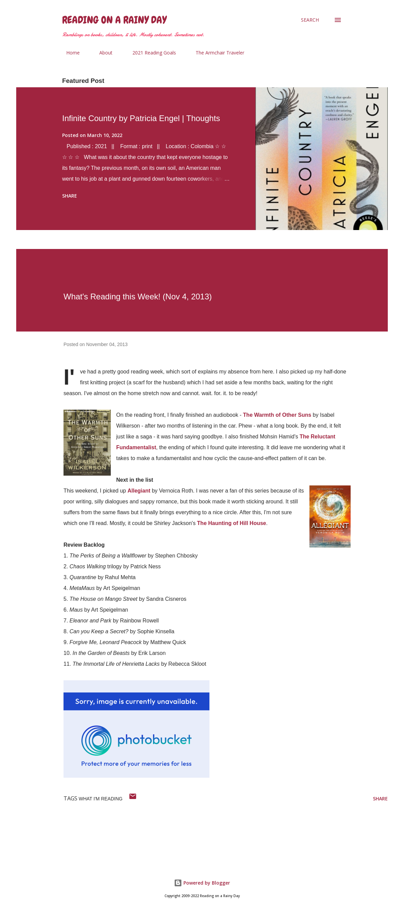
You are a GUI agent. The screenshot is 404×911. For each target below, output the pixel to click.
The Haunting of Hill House (231, 523)
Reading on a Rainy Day (114, 20)
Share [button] (69, 195)
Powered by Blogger (202, 883)
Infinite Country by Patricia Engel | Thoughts (141, 118)
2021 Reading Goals (150, 52)
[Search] (310, 20)
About (101, 52)
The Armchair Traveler (216, 52)
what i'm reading (101, 798)
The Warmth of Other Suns (277, 415)
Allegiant (138, 491)
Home (69, 52)
